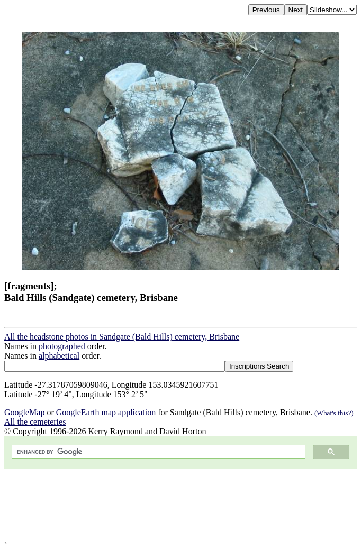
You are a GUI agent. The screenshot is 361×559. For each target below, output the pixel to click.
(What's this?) (334, 413)
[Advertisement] (180, 505)
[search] (157, 452)
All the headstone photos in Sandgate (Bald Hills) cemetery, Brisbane (121, 336)
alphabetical (59, 355)
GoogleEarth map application (107, 412)
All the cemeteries (35, 421)
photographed (62, 346)
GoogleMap (24, 412)
